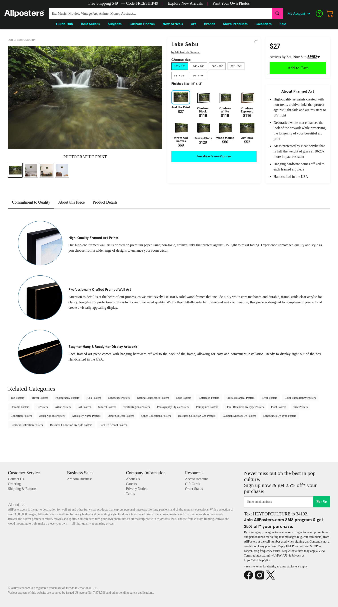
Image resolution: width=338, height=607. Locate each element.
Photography (26, 40)
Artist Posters (63, 407)
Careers (131, 484)
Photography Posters (67, 397)
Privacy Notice (136, 489)
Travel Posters (40, 397)
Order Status (194, 489)
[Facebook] (249, 575)
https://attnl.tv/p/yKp (257, 560)
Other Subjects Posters (121, 415)
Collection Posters (21, 415)
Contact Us (16, 479)
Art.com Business (79, 479)
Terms (130, 493)
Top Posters (17, 397)
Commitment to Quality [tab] (31, 202)
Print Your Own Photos (231, 3)
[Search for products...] (160, 13)
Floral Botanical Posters (240, 397)
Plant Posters (278, 407)
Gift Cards (192, 484)
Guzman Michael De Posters (239, 415)
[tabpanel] (214, 118)
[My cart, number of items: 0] (330, 13)
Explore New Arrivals (185, 3)
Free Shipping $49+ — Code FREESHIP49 (123, 3)
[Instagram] (260, 575)
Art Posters (84, 407)
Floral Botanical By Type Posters (244, 407)
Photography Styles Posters (173, 407)
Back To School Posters (113, 425)
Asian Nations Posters (52, 415)
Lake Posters (183, 397)
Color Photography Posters (300, 397)
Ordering (14, 484)
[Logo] (24, 13)
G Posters (42, 407)
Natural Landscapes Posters (153, 397)
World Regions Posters (136, 407)
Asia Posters (93, 397)
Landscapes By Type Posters (279, 415)
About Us (133, 479)
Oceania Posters (20, 407)
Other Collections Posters (156, 415)
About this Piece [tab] (71, 202)
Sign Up (321, 501)
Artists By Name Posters (86, 415)
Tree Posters (300, 407)
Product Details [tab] (105, 202)
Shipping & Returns (22, 489)
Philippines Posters (207, 407)
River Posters (269, 397)
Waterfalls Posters (208, 397)
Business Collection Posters (27, 425)
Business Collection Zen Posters (197, 415)
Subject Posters (107, 407)
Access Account (196, 479)
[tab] (179, 66)
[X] (271, 575)
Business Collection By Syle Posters (71, 425)
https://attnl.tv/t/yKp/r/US (272, 555)
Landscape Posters (119, 397)
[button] (123, 3)
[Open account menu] (308, 13)
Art (10, 40)
